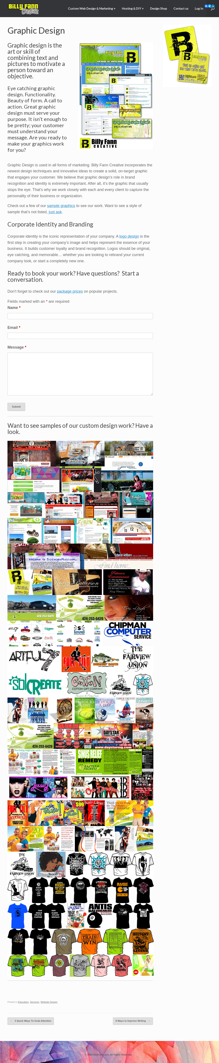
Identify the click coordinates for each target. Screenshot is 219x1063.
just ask (55, 212)
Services (34, 1002)
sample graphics (61, 206)
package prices (70, 291)
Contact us (180, 8)
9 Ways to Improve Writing (134, 1021)
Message (16, 347)
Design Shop (158, 8)
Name (14, 308)
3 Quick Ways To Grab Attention (30, 1021)
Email (13, 327)
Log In (199, 8)
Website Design (48, 1002)
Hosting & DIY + (133, 8)
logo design (129, 236)
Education (23, 1002)
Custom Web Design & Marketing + (91, 8)
